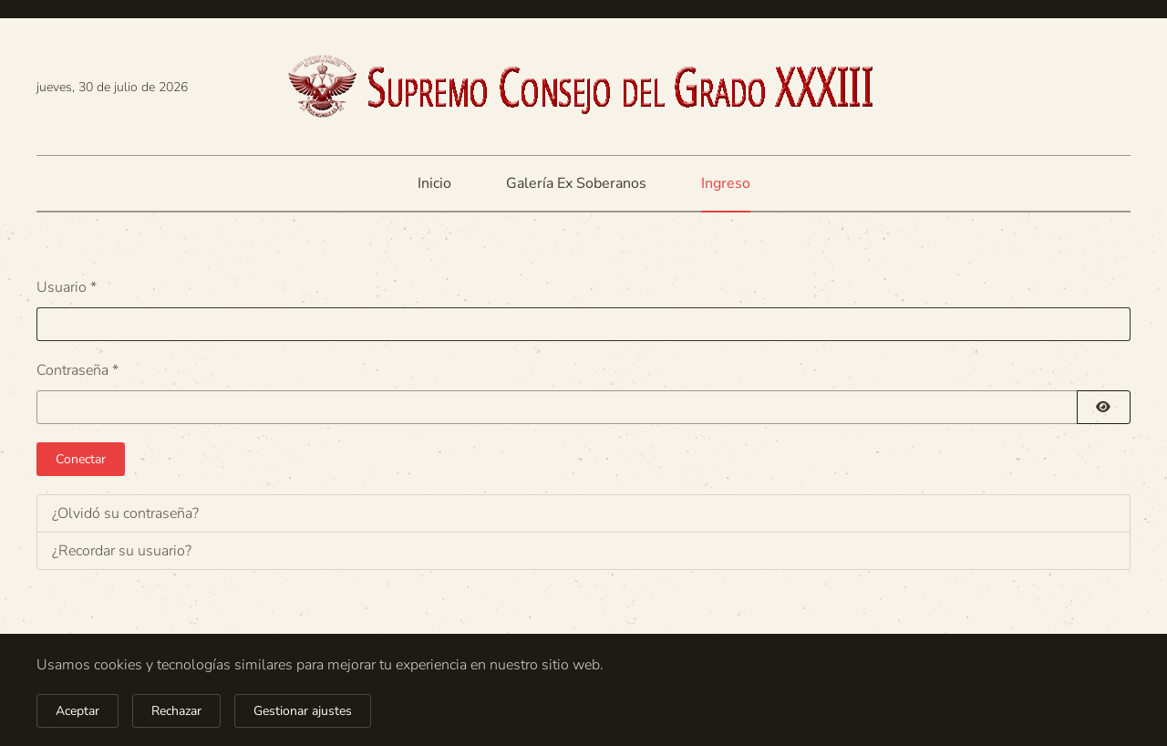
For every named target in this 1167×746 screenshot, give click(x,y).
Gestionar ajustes (302, 711)
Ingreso (725, 183)
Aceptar (77, 711)
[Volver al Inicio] (583, 87)
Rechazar (176, 711)
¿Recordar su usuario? (121, 551)
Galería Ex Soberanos (576, 183)
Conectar (81, 459)
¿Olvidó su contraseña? (125, 513)
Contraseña (77, 370)
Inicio (434, 183)
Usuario (66, 287)
